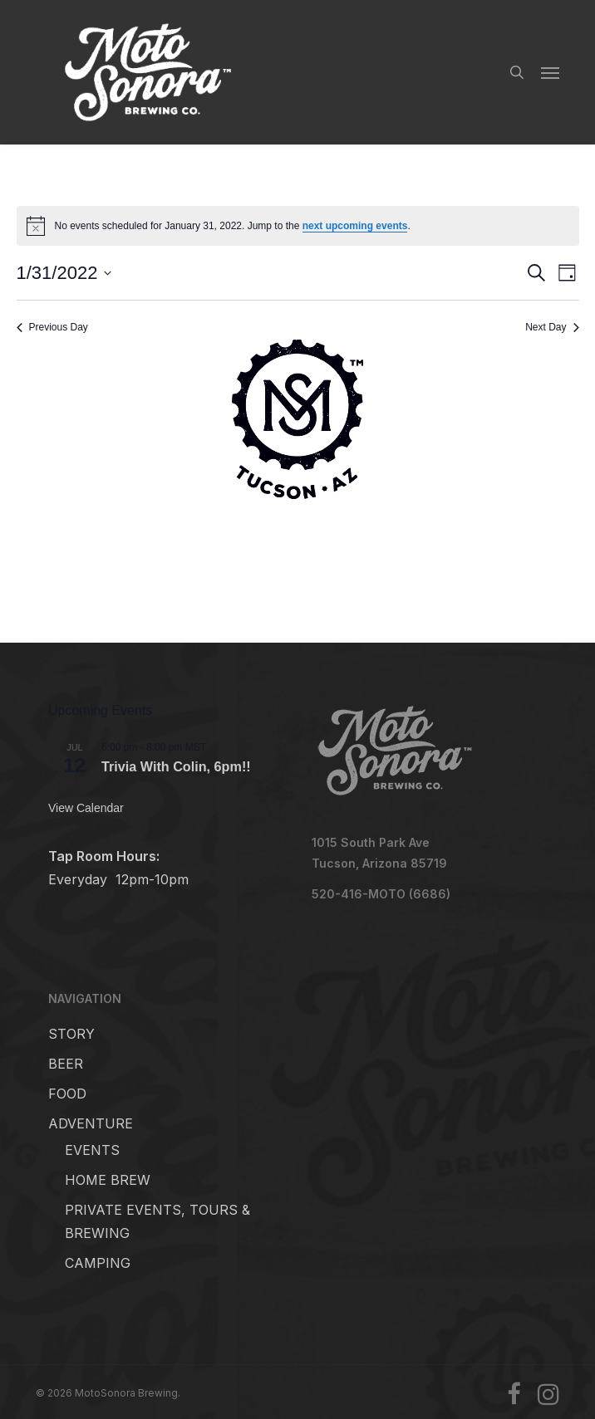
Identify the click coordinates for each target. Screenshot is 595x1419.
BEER (65, 1063)
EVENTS (92, 1150)
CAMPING (97, 1263)
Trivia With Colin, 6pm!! (176, 766)
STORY (71, 1033)
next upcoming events (355, 226)
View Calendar (86, 808)
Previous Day (52, 327)
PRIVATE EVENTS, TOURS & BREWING (157, 1221)
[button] (550, 72)
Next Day (551, 327)
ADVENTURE (90, 1123)
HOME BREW (107, 1180)
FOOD (67, 1093)
